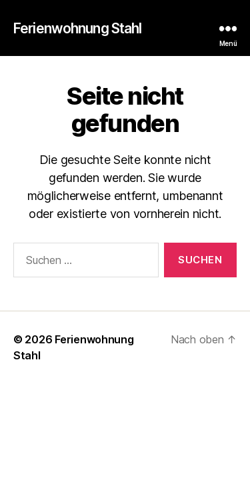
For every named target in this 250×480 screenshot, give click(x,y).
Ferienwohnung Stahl (77, 28)
